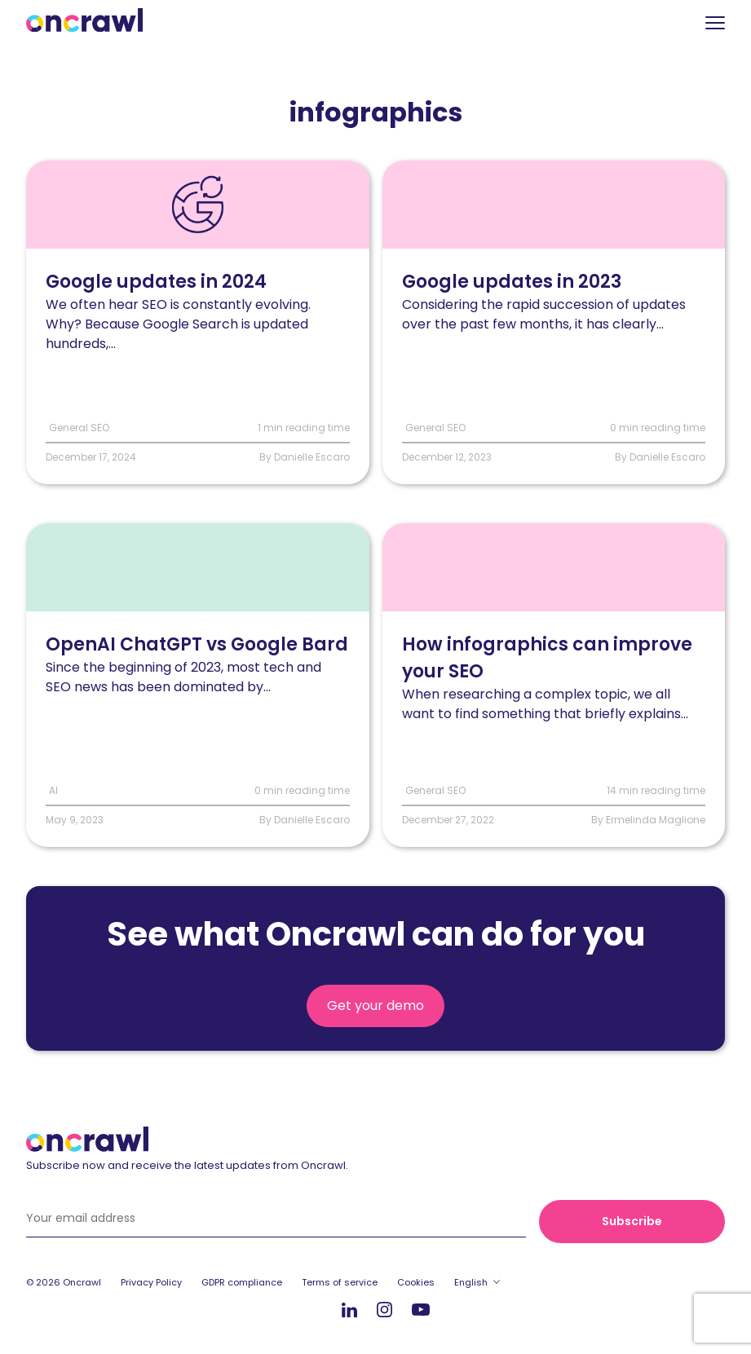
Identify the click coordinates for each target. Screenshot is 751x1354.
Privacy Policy (151, 1282)
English (471, 1282)
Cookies (416, 1282)
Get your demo (375, 1005)
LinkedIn (349, 1310)
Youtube (421, 1310)
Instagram (384, 1309)
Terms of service (340, 1282)
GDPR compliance (241, 1282)
